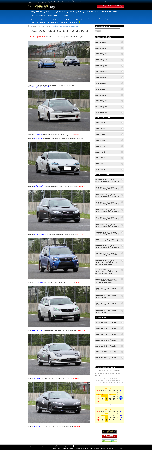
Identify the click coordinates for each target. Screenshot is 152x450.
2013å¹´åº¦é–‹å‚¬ (100, 146)
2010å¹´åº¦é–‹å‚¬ (100, 164)
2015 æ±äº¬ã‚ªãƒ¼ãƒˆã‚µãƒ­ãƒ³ (105, 358)
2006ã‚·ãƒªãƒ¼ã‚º (101, 101)
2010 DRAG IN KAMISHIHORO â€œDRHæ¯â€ (105, 311)
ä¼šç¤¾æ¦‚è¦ (32, 446)
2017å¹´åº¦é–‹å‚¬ (100, 122)
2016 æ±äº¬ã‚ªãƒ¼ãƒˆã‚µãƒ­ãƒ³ (105, 352)
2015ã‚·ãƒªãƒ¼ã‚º (101, 48)
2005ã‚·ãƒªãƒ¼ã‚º (101, 107)
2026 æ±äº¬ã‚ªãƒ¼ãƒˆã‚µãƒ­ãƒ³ (105, 322)
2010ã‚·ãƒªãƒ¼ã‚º (101, 77)
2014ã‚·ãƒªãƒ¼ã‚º (101, 54)
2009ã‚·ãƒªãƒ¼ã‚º (101, 83)
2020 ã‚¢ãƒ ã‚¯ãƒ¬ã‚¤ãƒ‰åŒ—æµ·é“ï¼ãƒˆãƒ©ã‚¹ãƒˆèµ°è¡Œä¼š (107, 225)
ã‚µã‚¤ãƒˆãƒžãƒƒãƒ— (44, 446)
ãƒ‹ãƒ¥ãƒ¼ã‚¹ (74, 22)
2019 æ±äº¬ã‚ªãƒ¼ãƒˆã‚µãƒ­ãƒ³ (105, 334)
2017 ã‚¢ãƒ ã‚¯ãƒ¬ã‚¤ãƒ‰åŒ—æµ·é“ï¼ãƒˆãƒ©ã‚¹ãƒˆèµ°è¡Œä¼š (107, 254)
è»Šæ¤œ (65, 15)
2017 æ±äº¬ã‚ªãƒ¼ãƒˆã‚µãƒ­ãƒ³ (105, 346)
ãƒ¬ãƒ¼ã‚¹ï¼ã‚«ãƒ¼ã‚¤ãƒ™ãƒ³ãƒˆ (41, 26)
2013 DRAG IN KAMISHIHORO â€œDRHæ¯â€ (105, 289)
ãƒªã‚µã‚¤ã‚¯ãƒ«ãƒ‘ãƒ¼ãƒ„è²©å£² (102, 19)
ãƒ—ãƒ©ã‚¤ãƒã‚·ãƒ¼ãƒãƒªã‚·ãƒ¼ (62, 446)
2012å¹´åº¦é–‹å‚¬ (100, 152)
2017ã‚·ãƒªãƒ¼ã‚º (101, 42)
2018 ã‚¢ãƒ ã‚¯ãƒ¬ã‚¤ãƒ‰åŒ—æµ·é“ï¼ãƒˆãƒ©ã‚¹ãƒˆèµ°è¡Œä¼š (107, 246)
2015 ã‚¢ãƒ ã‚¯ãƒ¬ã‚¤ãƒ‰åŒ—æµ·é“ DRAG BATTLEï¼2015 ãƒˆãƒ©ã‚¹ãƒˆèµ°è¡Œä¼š (106, 271)
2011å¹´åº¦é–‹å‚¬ (100, 158)
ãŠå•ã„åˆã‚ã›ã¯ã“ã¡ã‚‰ (110, 6)
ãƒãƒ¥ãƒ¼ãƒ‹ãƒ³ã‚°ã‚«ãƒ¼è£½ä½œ (40, 12)
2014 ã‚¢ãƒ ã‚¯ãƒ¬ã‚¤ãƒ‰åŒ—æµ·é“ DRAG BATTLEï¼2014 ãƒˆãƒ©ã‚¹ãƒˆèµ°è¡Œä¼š (106, 280)
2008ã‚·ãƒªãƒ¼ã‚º (101, 89)
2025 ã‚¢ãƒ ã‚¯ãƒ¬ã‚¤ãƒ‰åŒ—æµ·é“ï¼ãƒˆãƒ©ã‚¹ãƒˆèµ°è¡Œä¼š (107, 188)
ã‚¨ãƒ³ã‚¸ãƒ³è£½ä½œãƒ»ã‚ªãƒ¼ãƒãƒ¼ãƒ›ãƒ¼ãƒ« (69, 12)
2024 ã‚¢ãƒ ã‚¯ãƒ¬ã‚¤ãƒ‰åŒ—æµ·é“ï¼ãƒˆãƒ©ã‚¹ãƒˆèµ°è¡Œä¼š (107, 195)
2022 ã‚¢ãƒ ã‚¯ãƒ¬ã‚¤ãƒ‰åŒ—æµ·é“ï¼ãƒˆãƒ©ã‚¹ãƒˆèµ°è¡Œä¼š (107, 210)
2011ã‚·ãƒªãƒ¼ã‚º (101, 71)
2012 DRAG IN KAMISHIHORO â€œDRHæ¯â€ (105, 296)
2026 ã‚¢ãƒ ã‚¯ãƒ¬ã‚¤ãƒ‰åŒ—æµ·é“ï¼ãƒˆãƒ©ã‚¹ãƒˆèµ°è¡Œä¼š (107, 180)
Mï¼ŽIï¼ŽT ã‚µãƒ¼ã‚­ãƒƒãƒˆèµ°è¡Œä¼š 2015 (65, 26)
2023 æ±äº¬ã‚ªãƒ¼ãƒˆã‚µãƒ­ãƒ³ (105, 328)
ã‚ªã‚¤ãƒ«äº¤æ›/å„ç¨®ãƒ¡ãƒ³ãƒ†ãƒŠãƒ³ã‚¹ (42, 19)
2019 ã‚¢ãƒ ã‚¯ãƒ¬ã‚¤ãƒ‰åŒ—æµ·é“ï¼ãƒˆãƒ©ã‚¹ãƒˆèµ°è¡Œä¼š (107, 233)
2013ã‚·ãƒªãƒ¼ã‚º (101, 60)
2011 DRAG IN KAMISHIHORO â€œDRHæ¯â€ (105, 304)
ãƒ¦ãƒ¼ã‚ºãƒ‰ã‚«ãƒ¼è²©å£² (37, 22)
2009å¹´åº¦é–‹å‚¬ (100, 169)
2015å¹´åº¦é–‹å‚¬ (100, 134)
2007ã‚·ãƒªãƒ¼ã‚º (101, 95)
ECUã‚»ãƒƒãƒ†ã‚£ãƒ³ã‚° (109, 12)
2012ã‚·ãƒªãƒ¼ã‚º (101, 66)
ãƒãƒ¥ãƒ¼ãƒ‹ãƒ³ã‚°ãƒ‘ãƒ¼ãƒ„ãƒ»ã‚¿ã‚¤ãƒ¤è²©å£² (74, 19)
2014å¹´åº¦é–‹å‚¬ (100, 140)
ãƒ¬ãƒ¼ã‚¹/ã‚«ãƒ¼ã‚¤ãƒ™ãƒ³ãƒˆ (58, 22)
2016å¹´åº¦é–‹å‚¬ (100, 128)
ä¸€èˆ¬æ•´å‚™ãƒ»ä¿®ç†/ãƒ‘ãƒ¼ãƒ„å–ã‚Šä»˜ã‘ (44, 15)
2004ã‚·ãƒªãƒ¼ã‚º (101, 112)
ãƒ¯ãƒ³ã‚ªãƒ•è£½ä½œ (93, 12)
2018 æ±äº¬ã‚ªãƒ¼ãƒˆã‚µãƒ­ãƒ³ (105, 340)
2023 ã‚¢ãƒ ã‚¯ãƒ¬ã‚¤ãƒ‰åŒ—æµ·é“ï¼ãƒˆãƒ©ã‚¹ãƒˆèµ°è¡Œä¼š (107, 203)
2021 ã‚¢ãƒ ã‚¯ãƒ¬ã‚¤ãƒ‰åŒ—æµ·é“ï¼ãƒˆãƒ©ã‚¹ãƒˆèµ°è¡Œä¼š (107, 218)
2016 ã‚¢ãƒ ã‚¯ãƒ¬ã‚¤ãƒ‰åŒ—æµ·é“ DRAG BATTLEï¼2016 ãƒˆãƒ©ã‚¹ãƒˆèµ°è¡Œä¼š (106, 262)
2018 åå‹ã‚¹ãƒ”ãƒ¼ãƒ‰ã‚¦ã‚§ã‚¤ (107, 240)
